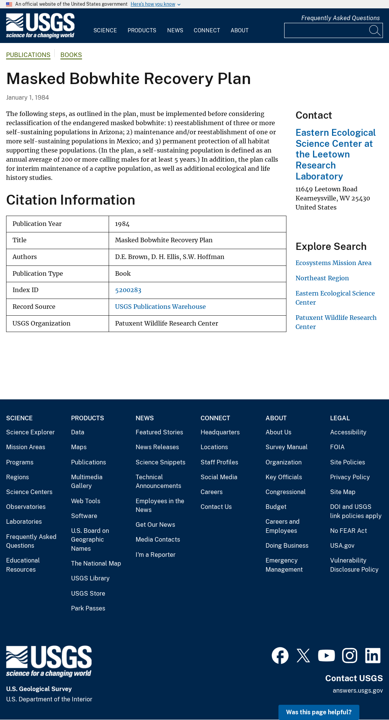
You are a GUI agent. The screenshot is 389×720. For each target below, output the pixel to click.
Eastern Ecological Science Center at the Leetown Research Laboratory (336, 154)
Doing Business (287, 545)
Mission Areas (25, 447)
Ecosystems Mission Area (334, 263)
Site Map (343, 492)
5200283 (128, 290)
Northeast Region (322, 278)
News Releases (157, 447)
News (175, 30)
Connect (207, 30)
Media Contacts (158, 539)
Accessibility (348, 432)
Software (84, 516)
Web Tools (85, 501)
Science (105, 30)
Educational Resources (23, 565)
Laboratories (24, 521)
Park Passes (88, 608)
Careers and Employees (283, 526)
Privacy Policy (350, 477)
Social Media (219, 477)
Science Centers (29, 492)
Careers (212, 492)
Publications (28, 55)
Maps (79, 447)
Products (142, 30)
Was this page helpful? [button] (319, 712)
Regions (17, 477)
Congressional (286, 492)
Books (71, 55)
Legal (340, 418)
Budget (276, 506)
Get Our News (155, 524)
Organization (284, 462)
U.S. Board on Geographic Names (90, 539)
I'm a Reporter (156, 554)
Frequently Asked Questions (340, 18)
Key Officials (284, 477)
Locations (214, 447)
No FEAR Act (348, 530)
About (239, 30)
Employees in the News (160, 505)
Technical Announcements (158, 482)
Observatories (26, 506)
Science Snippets (160, 462)
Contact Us (216, 506)
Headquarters (220, 432)
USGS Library (90, 578)
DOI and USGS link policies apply (356, 511)
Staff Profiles (219, 462)
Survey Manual (287, 447)
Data (77, 432)
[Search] (375, 30)
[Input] (333, 30)
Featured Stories (159, 432)
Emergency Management (284, 565)
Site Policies (347, 462)
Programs (19, 462)
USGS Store (88, 593)
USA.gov (342, 545)
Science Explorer (30, 432)
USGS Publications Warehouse (160, 306)
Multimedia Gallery (87, 482)
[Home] (40, 36)
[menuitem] (105, 26)
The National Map (96, 563)
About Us (278, 432)
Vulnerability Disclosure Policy (354, 565)
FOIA (337, 447)
